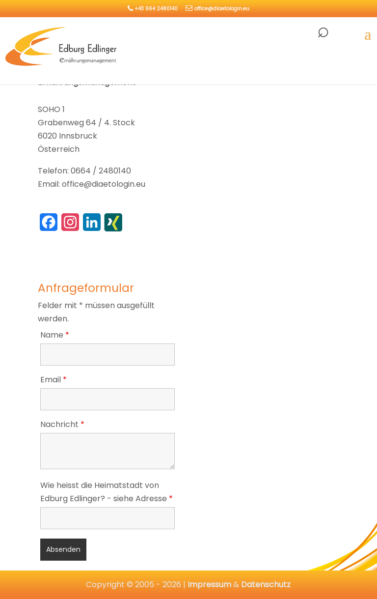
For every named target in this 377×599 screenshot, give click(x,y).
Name (54, 335)
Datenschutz (266, 584)
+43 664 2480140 (156, 8)
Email (53, 379)
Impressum (209, 584)
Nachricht (62, 424)
